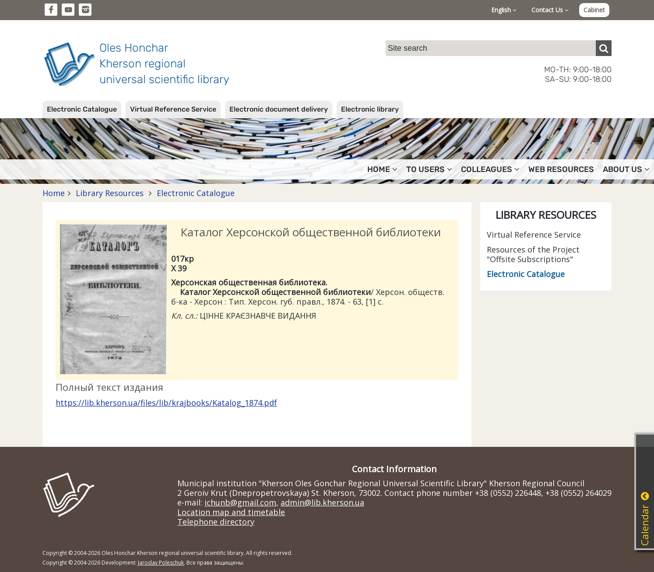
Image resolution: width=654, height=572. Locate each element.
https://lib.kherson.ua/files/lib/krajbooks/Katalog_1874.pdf (166, 402)
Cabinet (594, 10)
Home (53, 193)
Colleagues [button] (490, 169)
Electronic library (370, 109)
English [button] (504, 10)
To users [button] (429, 169)
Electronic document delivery (278, 109)
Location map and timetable (231, 512)
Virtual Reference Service (173, 109)
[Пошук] (604, 48)
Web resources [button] (561, 169)
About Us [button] (626, 169)
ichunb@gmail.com (240, 502)
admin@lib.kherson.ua (322, 502)
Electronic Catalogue (82, 109)
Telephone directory (215, 521)
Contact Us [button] (550, 10)
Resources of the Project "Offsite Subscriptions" (533, 254)
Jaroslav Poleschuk (161, 562)
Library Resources (110, 193)
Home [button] (382, 169)
